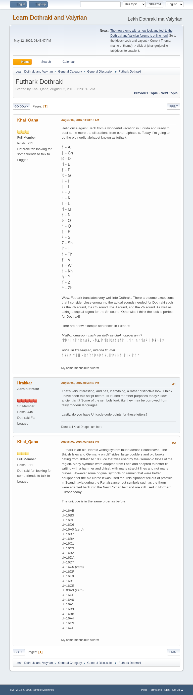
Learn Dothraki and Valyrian (50, 17)
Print (173, 106)
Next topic (169, 93)
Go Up (18, 652)
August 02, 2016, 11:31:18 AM (80, 120)
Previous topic (146, 93)
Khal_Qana (27, 120)
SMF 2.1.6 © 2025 (21, 689)
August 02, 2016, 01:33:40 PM (80, 382)
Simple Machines (43, 689)
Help (144, 689)
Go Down (21, 106)
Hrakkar (24, 383)
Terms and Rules (159, 689)
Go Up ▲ (177, 689)
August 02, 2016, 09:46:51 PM (80, 441)
